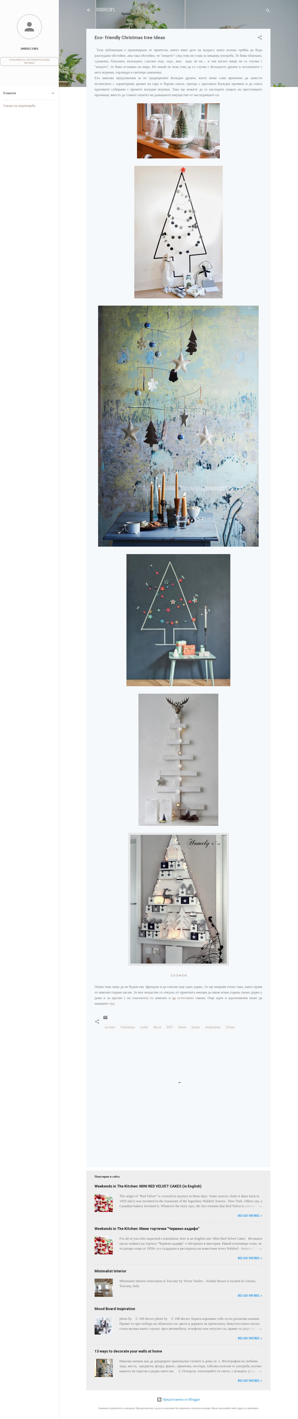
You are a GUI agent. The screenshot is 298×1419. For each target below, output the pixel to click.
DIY (170, 1027)
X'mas (230, 1027)
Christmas (127, 1027)
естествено (183, 998)
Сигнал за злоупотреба (19, 105)
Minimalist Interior (110, 1271)
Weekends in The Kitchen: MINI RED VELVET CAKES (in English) (148, 1186)
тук (111, 1003)
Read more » (250, 1216)
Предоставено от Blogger (178, 1399)
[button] (259, 38)
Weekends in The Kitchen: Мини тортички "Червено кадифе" (147, 1228)
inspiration (212, 1027)
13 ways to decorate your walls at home (128, 1351)
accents (110, 1027)
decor (157, 1027)
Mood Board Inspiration (115, 1309)
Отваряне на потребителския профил (29, 61)
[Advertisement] (107, 1144)
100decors (29, 48)
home (182, 1027)
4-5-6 (183, 975)
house (196, 1027)
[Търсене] (268, 11)
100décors (105, 10)
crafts (144, 1027)
